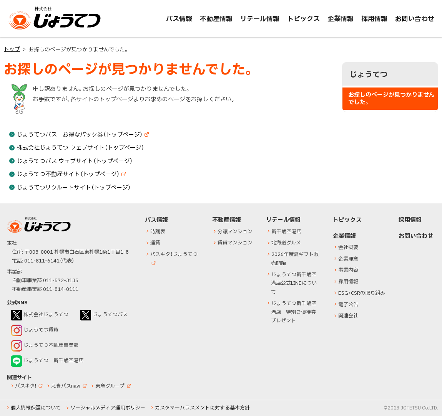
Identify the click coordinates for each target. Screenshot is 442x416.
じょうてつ (23, 29)
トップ (12, 49)
